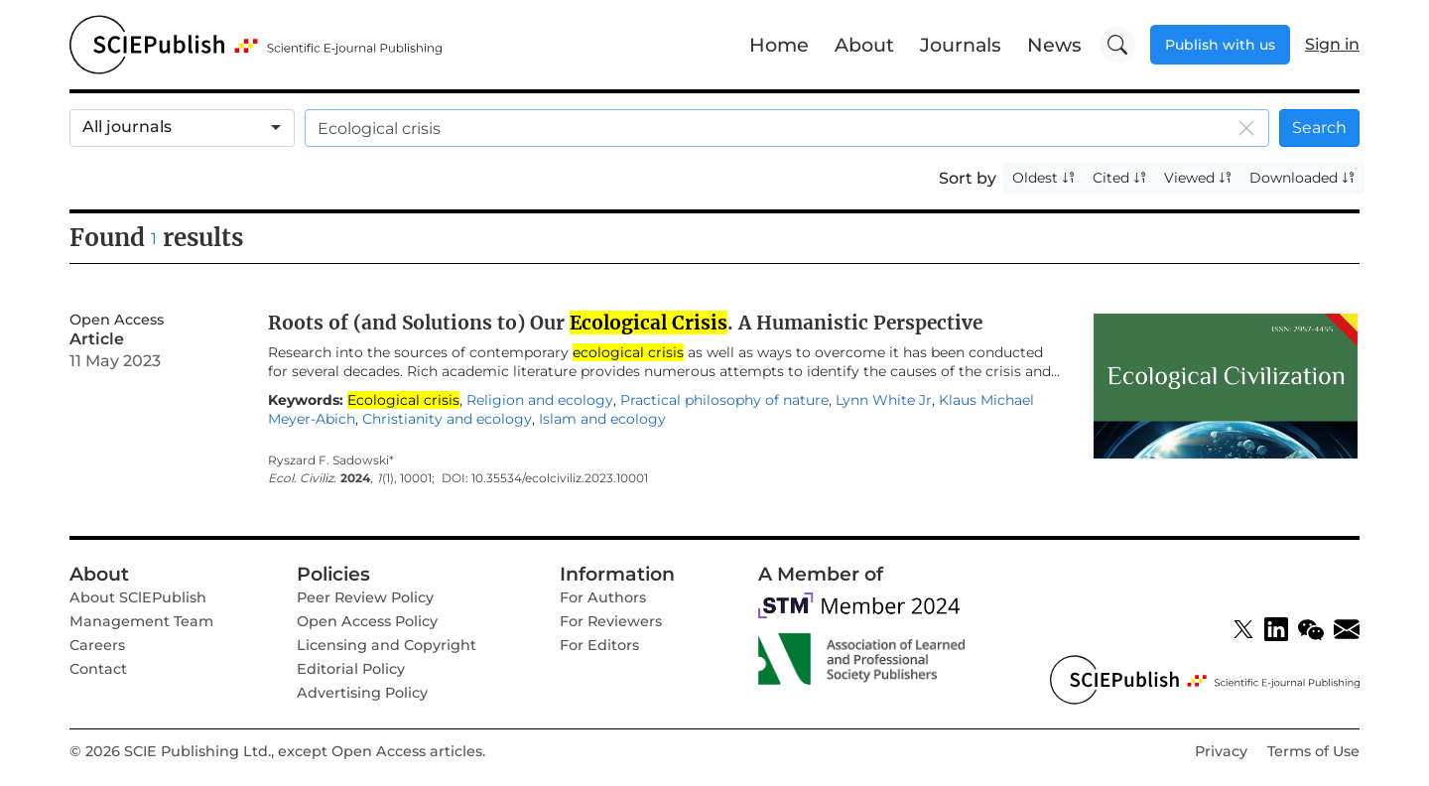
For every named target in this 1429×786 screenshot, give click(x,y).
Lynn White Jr (884, 400)
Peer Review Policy (365, 597)
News (1054, 45)
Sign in (1332, 44)
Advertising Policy (362, 693)
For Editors (599, 645)
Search (1319, 127)
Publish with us (1220, 45)
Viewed (1198, 178)
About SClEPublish (137, 597)
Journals (960, 45)
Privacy (1221, 751)
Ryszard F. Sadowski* (331, 460)
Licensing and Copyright (386, 645)
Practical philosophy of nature (724, 400)
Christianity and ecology (447, 419)
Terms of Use (1313, 751)
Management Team (141, 621)
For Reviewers (611, 621)
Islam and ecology (602, 419)
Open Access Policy (367, 621)
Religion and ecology (539, 400)
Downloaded (1302, 178)
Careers (97, 645)
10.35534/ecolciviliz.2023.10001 (559, 478)
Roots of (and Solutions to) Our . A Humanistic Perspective (625, 322)
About (864, 45)
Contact (98, 669)
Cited (1120, 178)
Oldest (1044, 178)
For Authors (603, 597)
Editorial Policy (351, 669)
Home (779, 45)
